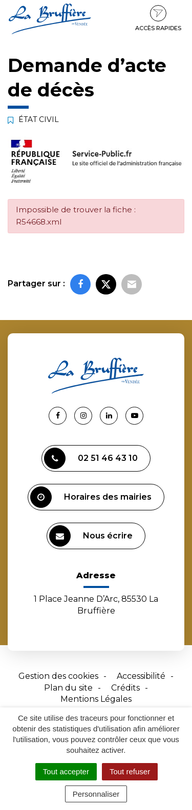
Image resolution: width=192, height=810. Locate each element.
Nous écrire (91, 536)
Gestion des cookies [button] (58, 676)
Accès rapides (158, 18)
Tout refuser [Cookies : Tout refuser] (130, 771)
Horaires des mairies (91, 497)
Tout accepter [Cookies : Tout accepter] (66, 771)
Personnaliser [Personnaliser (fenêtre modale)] (96, 794)
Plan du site (68, 688)
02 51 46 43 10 (91, 458)
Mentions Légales (96, 699)
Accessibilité (141, 676)
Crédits (125, 688)
